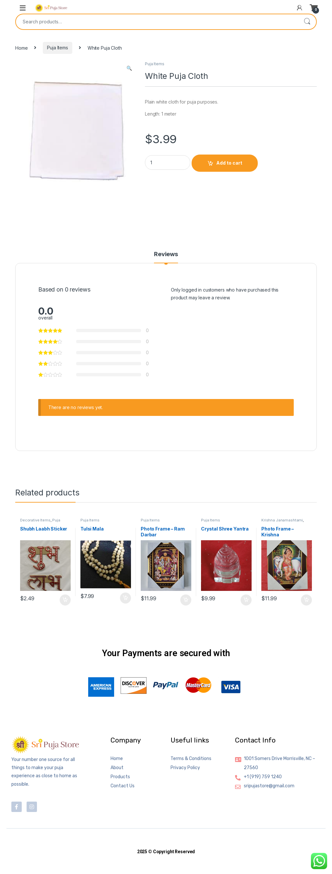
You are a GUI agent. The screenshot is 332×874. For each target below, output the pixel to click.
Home (21, 47)
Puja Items (57, 47)
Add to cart (229, 163)
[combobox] (157, 21)
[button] (129, 68)
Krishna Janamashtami (282, 520)
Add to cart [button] (65, 600)
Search (307, 21)
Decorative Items (35, 520)
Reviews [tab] (166, 254)
